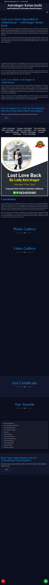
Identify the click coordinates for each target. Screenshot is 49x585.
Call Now (6, 118)
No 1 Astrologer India (9, 443)
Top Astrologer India (9, 441)
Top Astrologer (40, 128)
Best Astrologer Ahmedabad (11, 425)
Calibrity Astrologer (24, 130)
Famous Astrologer (24, 128)
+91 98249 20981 (24, 1)
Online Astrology (8, 434)
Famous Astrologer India (10, 438)
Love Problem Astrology (9, 430)
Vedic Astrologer (8, 128)
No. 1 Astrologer (39, 130)
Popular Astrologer (28, 132)
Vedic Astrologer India (9, 436)
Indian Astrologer (12, 132)
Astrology (6, 432)
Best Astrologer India (9, 423)
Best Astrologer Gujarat (9, 427)
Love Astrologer (29, 134)
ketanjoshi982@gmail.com (12, 1)
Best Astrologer (8, 130)
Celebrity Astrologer (9, 447)
